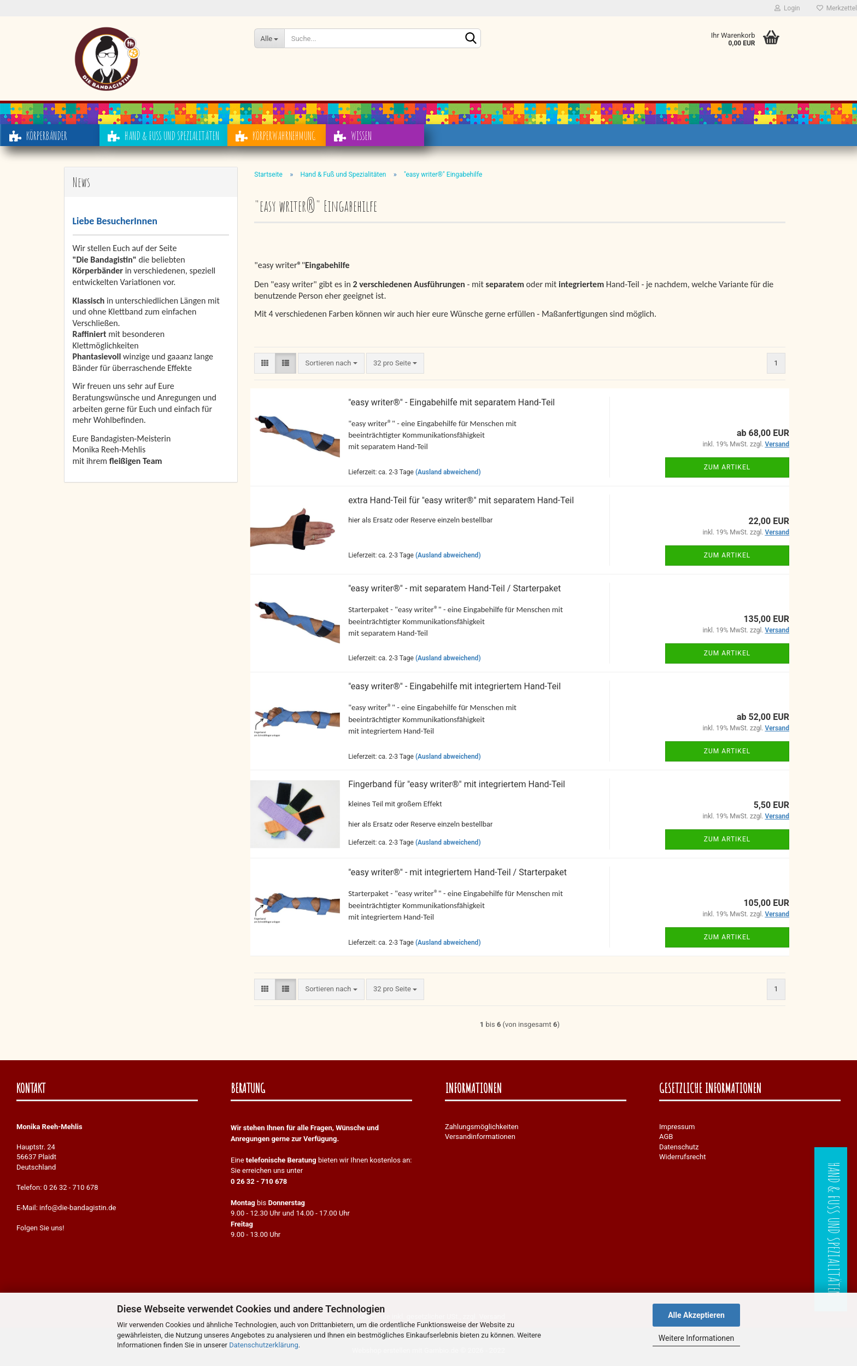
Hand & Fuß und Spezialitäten (163, 139)
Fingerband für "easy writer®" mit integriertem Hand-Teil (456, 784)
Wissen (353, 139)
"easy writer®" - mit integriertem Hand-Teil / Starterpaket (457, 872)
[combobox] (331, 363)
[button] (264, 363)
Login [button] (787, 8)
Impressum (677, 1127)
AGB (666, 1136)
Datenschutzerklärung (263, 1345)
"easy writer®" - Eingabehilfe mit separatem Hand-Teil (451, 402)
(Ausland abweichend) (448, 472)
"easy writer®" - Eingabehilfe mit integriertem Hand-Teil (454, 686)
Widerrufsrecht (682, 1157)
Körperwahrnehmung (275, 139)
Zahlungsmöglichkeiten (482, 1127)
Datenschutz (678, 1147)
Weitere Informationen (696, 1338)
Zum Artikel (727, 467)
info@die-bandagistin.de (77, 1208)
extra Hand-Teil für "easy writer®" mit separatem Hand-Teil (461, 500)
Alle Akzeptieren (696, 1315)
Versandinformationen (480, 1136)
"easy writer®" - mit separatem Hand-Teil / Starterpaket (454, 588)
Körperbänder (38, 139)
